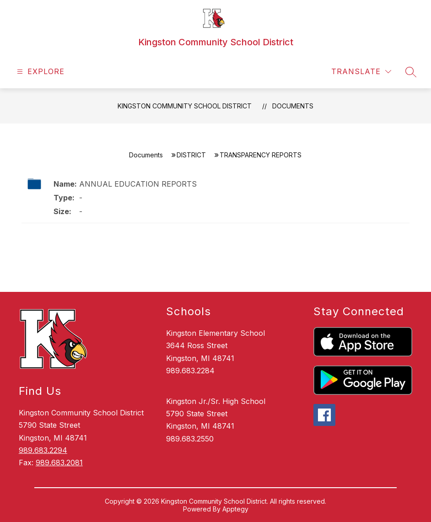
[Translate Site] (361, 71)
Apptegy (235, 509)
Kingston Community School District (185, 106)
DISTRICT (191, 155)
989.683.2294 (43, 450)
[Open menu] (40, 71)
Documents (292, 106)
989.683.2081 (59, 462)
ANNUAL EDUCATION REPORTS (138, 183)
